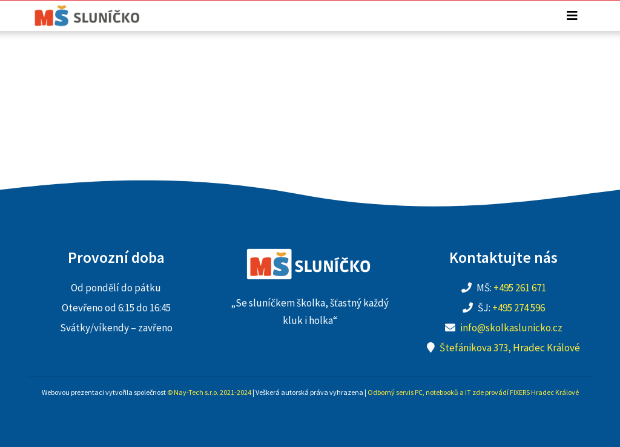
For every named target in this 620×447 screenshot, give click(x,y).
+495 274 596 (518, 307)
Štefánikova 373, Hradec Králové (510, 347)
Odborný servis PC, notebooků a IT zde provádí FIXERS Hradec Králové (473, 392)
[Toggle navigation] (572, 16)
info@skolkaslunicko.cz (511, 327)
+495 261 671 (519, 287)
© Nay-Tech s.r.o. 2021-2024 (209, 392)
